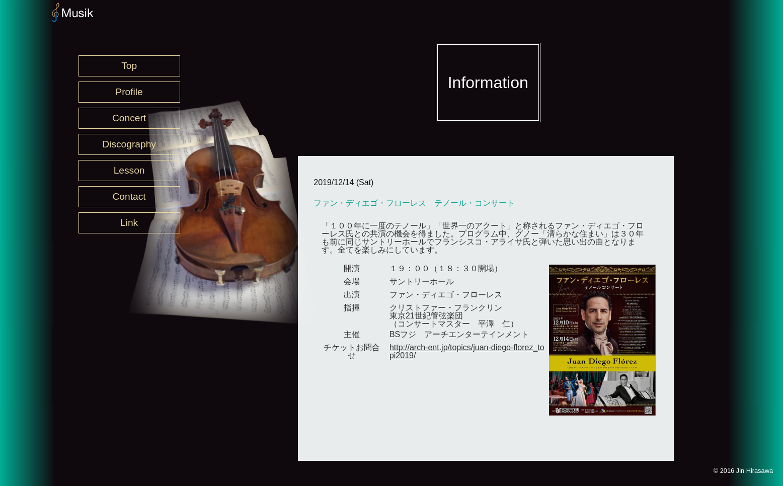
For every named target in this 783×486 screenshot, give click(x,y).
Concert (129, 118)
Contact (129, 196)
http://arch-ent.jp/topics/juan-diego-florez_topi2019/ (466, 351)
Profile (128, 92)
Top (129, 65)
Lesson (129, 170)
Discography (129, 144)
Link (129, 222)
